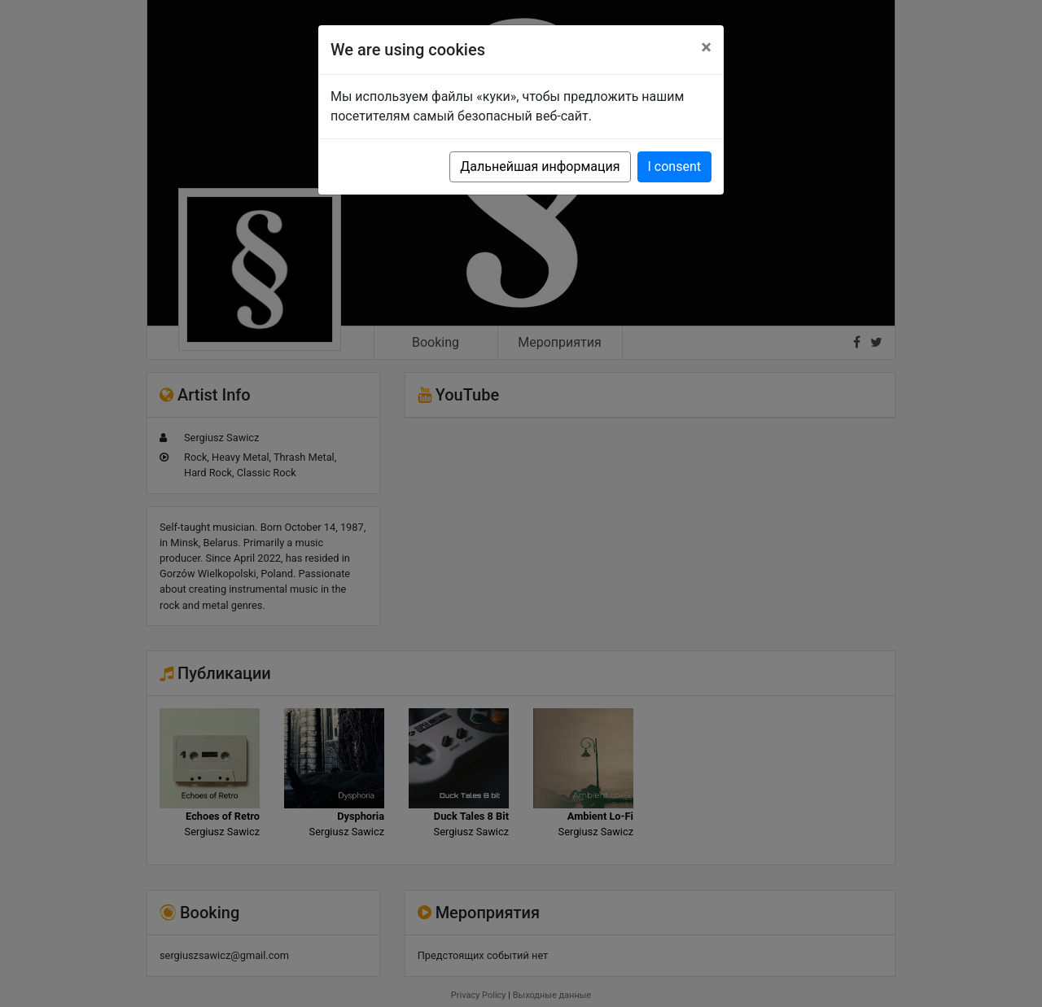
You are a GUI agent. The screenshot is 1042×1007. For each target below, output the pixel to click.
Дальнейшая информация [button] (540, 166)
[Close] (706, 47)
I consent (674, 166)
